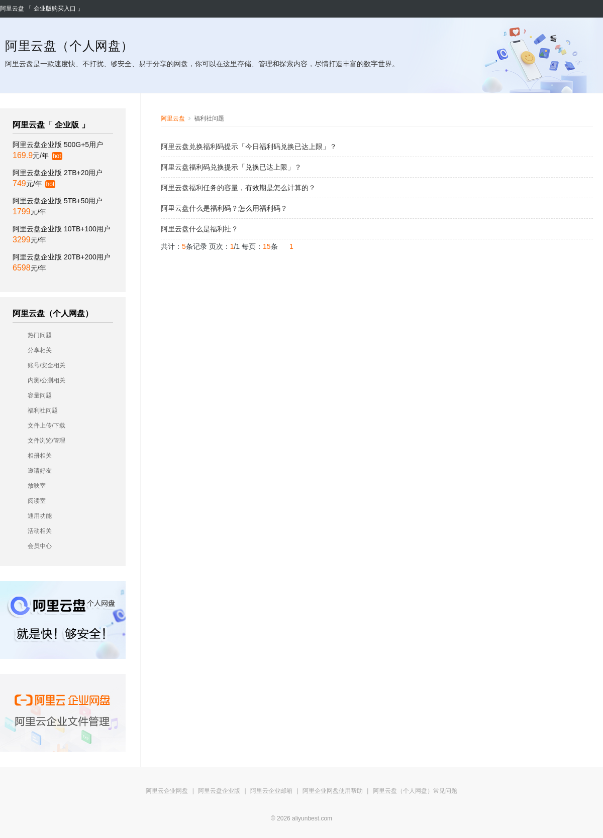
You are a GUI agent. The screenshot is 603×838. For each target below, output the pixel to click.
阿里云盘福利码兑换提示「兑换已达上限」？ (231, 167)
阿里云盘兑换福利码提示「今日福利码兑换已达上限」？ (249, 147)
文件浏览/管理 (46, 440)
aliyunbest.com (312, 818)
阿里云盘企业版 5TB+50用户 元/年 (58, 206)
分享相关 (40, 350)
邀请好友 (40, 470)
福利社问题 (43, 410)
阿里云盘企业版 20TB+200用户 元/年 (62, 262)
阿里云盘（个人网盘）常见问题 (415, 790)
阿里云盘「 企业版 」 (51, 125)
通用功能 (40, 515)
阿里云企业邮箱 (271, 790)
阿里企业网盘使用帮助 (333, 790)
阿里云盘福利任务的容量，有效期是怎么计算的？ (238, 188)
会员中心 (40, 545)
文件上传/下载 (46, 425)
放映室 (37, 485)
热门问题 (40, 335)
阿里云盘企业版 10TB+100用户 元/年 (62, 234)
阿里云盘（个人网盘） (53, 314)
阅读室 (37, 500)
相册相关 (40, 455)
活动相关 (40, 530)
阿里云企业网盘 (167, 790)
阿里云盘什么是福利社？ (199, 229)
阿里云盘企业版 (219, 790)
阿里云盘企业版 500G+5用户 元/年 (58, 150)
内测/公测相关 (46, 380)
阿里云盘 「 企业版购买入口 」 (41, 8)
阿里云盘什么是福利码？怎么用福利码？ (224, 208)
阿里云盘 (173, 118)
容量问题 (40, 395)
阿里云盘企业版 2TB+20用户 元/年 (58, 178)
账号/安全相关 (46, 365)
